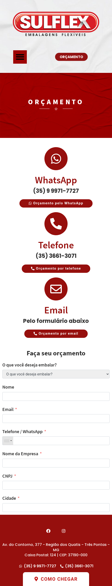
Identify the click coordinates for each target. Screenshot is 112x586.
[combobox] (8, 441)
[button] (20, 57)
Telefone (56, 245)
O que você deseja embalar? (29, 365)
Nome (8, 387)
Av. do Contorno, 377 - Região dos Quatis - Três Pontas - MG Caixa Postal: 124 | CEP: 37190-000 (56, 550)
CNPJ (7, 476)
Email (56, 310)
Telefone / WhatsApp (22, 431)
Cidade (9, 498)
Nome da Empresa (20, 453)
